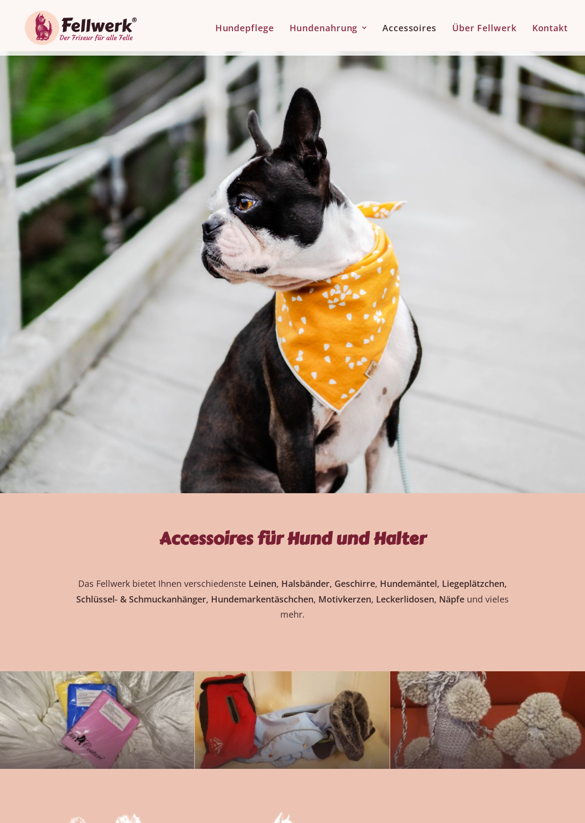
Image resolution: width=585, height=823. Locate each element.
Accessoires (409, 26)
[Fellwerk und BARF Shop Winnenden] (73, 26)
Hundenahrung (328, 26)
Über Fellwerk (484, 26)
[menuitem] (248, 26)
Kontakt (550, 26)
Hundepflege (244, 26)
